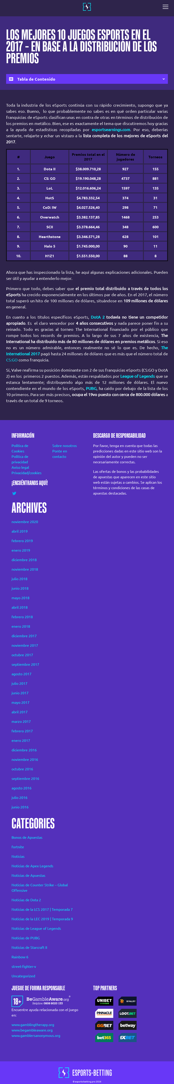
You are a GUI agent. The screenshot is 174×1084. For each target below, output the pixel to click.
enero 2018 (21, 626)
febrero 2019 (22, 541)
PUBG (91, 388)
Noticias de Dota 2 (26, 900)
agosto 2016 (21, 788)
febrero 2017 (22, 731)
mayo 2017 (20, 702)
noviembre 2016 (25, 759)
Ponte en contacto (59, 454)
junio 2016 (20, 807)
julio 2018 (19, 579)
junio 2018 (20, 588)
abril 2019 (20, 531)
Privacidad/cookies (26, 473)
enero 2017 (21, 740)
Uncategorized (23, 976)
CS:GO (12, 360)
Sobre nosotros (64, 446)
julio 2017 (19, 683)
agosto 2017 (21, 674)
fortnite (18, 847)
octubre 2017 (22, 655)
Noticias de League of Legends (36, 928)
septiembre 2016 (25, 778)
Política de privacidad (20, 459)
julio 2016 (19, 798)
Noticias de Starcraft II (29, 947)
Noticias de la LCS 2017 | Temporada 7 (42, 909)
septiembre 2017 (25, 664)
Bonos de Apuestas (27, 837)
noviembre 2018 (25, 569)
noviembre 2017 (25, 645)
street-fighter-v (24, 966)
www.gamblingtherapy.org (33, 1025)
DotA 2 (98, 317)
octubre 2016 (22, 769)
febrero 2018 (22, 617)
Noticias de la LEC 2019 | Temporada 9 (42, 919)
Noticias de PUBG (26, 938)
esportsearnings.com (111, 129)
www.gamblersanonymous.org (36, 1036)
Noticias (18, 856)
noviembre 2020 (25, 522)
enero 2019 (21, 550)
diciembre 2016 (24, 750)
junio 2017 (20, 693)
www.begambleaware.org (32, 1030)
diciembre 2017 (24, 636)
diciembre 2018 (24, 560)
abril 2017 (20, 712)
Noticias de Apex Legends (32, 866)
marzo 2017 (21, 721)
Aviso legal (20, 467)
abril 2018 (20, 607)
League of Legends (137, 376)
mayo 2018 (20, 598)
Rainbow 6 (20, 957)
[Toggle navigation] (167, 6)
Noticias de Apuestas (28, 875)
